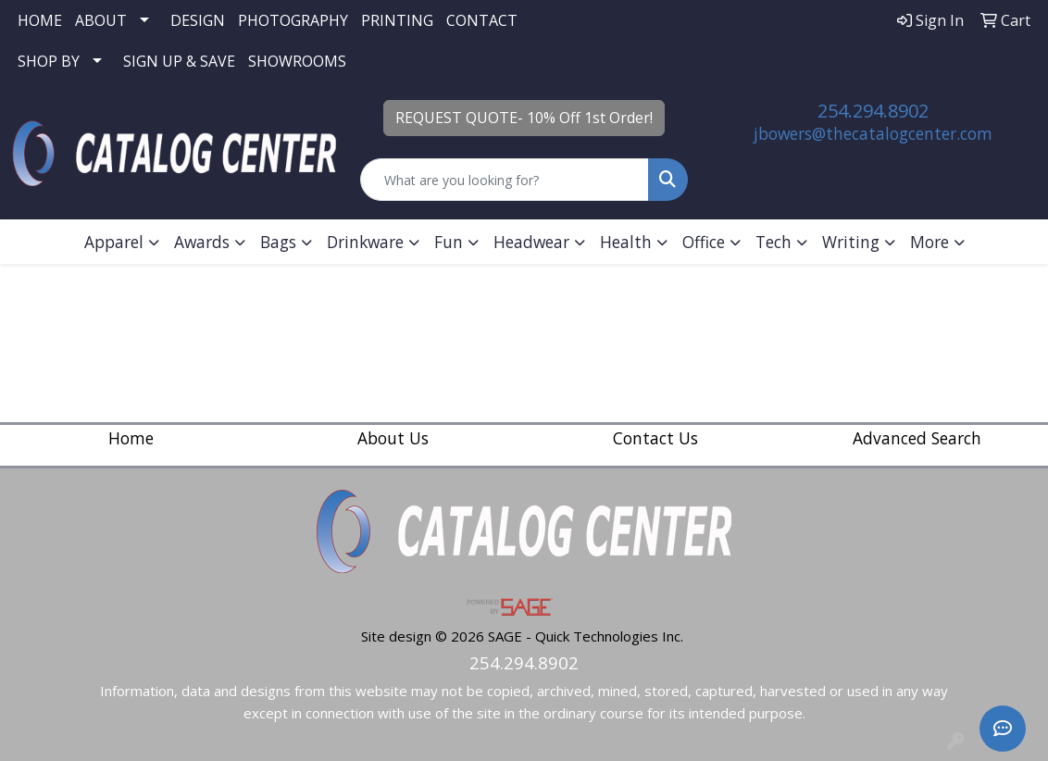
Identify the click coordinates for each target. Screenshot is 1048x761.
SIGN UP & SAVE (179, 61)
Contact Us (655, 438)
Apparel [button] (113, 242)
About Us (393, 438)
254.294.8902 (873, 110)
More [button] (929, 242)
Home (131, 438)
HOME (40, 20)
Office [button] (703, 242)
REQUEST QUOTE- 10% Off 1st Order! (524, 117)
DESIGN (197, 20)
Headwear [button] (531, 242)
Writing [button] (851, 242)
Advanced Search (917, 438)
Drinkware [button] (365, 242)
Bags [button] (278, 242)
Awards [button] (202, 242)
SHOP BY (49, 61)
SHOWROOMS (297, 61)
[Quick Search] (504, 179)
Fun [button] (448, 242)
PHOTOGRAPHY (293, 20)
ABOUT (101, 20)
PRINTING (397, 20)
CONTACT (482, 20)
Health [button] (626, 242)
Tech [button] (773, 242)
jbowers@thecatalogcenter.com (873, 133)
